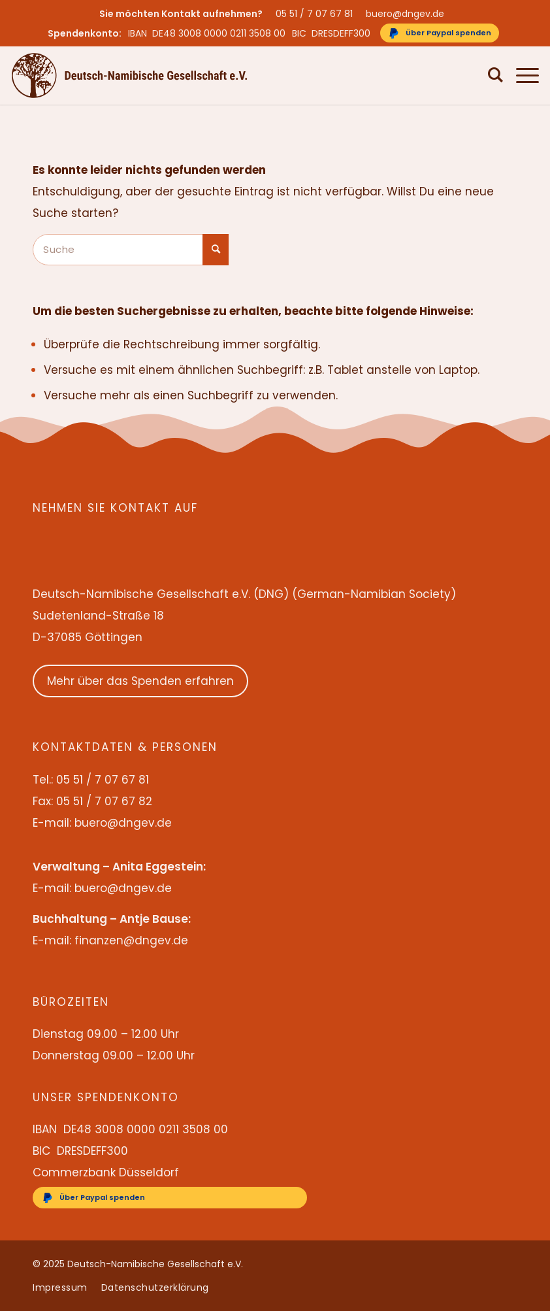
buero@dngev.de (405, 13)
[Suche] (489, 75)
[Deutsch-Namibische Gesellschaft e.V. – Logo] (129, 75)
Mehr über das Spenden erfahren (140, 681)
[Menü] (521, 75)
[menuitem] (317, 13)
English (421, 75)
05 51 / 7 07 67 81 (314, 13)
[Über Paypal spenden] (439, 33)
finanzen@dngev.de (131, 940)
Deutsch (457, 75)
